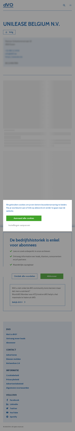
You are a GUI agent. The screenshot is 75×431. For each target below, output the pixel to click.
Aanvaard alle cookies (24, 218)
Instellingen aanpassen (19, 225)
